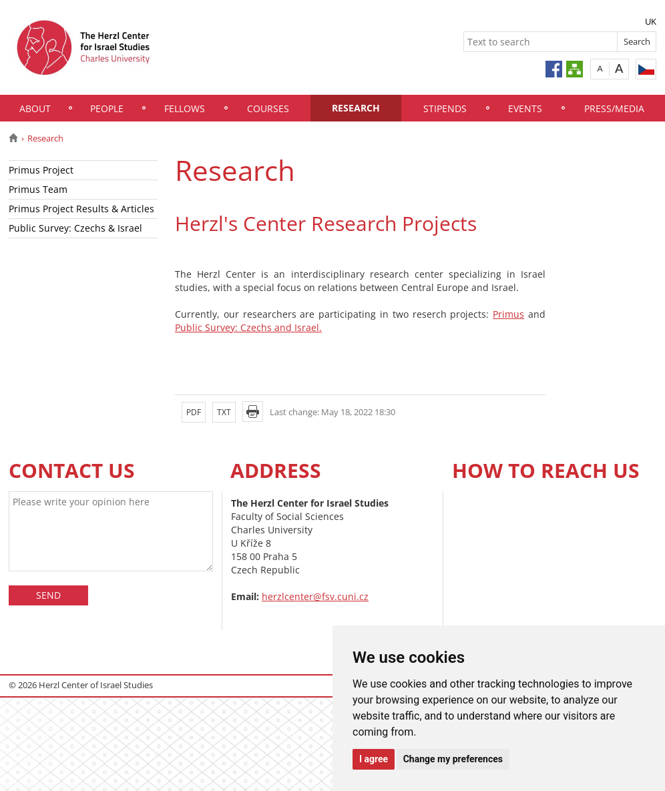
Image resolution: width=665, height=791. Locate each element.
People (107, 108)
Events (525, 108)
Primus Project (41, 170)
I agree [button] (373, 759)
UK (650, 21)
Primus (508, 314)
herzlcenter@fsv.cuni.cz (315, 596)
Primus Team (38, 189)
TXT (224, 412)
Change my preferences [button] (453, 759)
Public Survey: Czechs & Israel (75, 228)
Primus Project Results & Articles (81, 208)
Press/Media (614, 108)
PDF (193, 412)
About (35, 108)
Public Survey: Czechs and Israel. (248, 327)
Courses (268, 108)
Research (356, 107)
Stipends (445, 108)
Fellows (184, 108)
